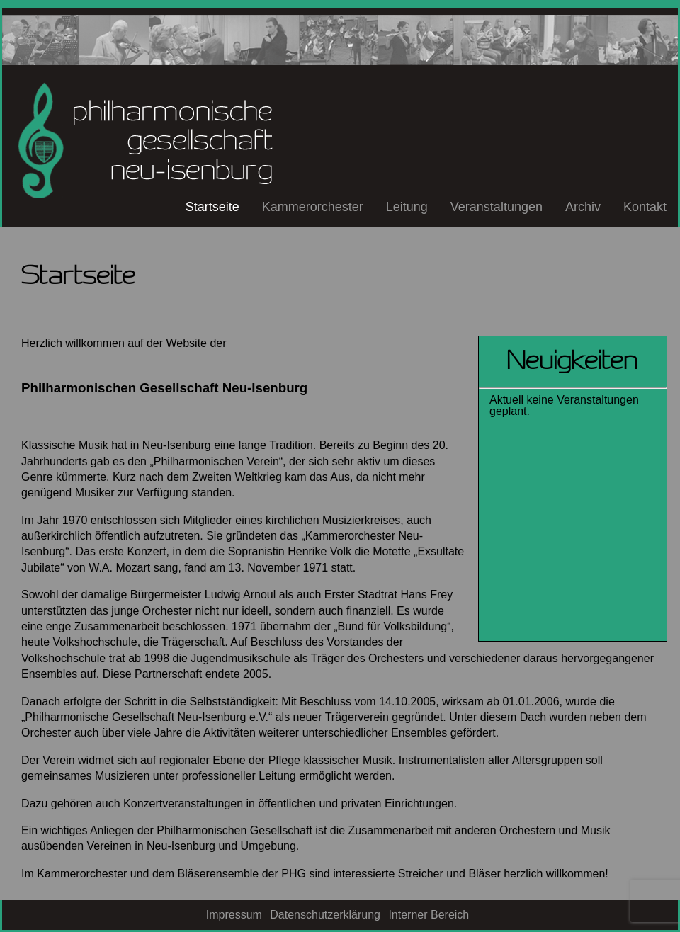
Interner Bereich (428, 915)
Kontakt (645, 207)
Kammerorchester (312, 207)
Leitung (407, 207)
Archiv (583, 207)
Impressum (234, 915)
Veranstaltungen (496, 207)
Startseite (212, 207)
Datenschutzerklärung (325, 915)
